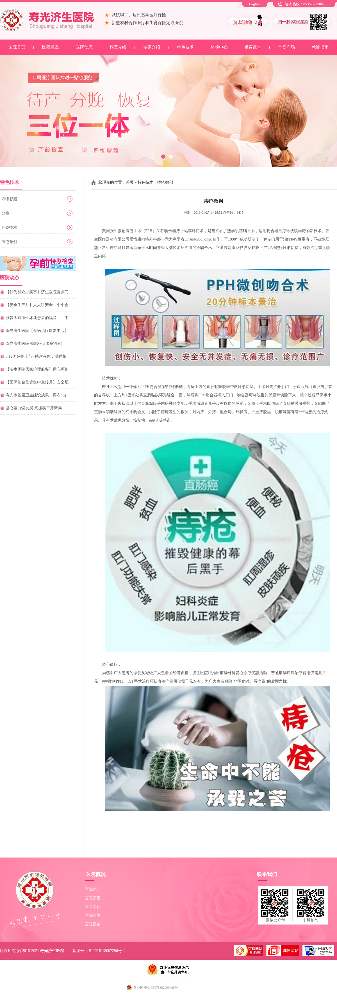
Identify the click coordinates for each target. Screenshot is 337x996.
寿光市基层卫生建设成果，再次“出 (36, 395)
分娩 (5, 213)
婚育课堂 (252, 47)
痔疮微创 (9, 242)
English (254, 4)
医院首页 (16, 47)
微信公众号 (275, 920)
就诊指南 (320, 47)
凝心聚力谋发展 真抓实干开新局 (34, 408)
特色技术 (185, 47)
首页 (130, 182)
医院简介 (93, 889)
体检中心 (219, 47)
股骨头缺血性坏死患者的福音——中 (37, 318)
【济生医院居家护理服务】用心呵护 (37, 369)
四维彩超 (9, 199)
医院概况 (50, 47)
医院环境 (93, 915)
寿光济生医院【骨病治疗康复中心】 (37, 331)
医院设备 (93, 924)
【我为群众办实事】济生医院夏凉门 (37, 292)
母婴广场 (286, 47)
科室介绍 (118, 47)
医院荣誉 (93, 898)
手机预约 (310, 920)
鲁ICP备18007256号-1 (106, 951)
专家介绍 (151, 47)
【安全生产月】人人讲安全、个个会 (37, 305)
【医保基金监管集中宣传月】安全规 (37, 382)
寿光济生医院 (52, 951)
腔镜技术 (9, 227)
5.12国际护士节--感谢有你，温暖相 (36, 356)
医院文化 (93, 907)
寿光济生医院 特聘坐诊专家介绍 (34, 343)
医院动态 (84, 47)
